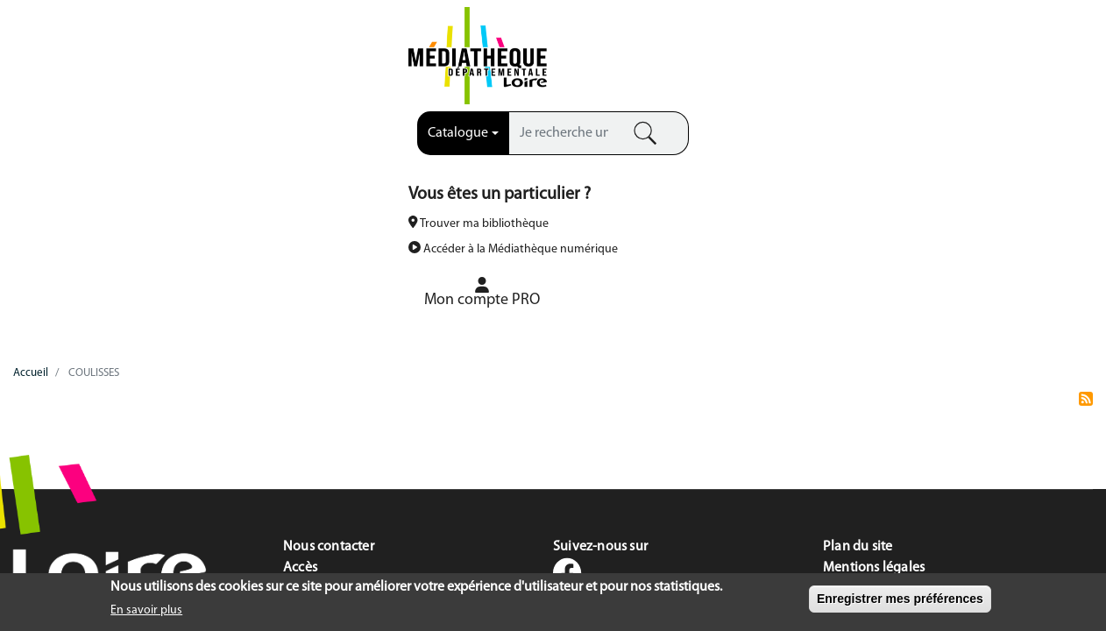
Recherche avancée (484, 76)
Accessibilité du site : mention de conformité (955, 432)
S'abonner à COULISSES (1086, 228)
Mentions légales (874, 390)
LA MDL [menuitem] (139, 140)
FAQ (295, 411)
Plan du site (857, 369)
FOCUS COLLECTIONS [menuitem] (967, 140)
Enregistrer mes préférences (900, 600)
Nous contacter (328, 369)
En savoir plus (146, 613)
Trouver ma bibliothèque (734, 60)
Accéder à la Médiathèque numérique (769, 85)
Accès (300, 390)
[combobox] (284, 46)
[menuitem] (992, 53)
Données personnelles (889, 411)
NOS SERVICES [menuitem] (414, 140)
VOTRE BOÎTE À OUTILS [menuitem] (691, 140)
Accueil (30, 195)
